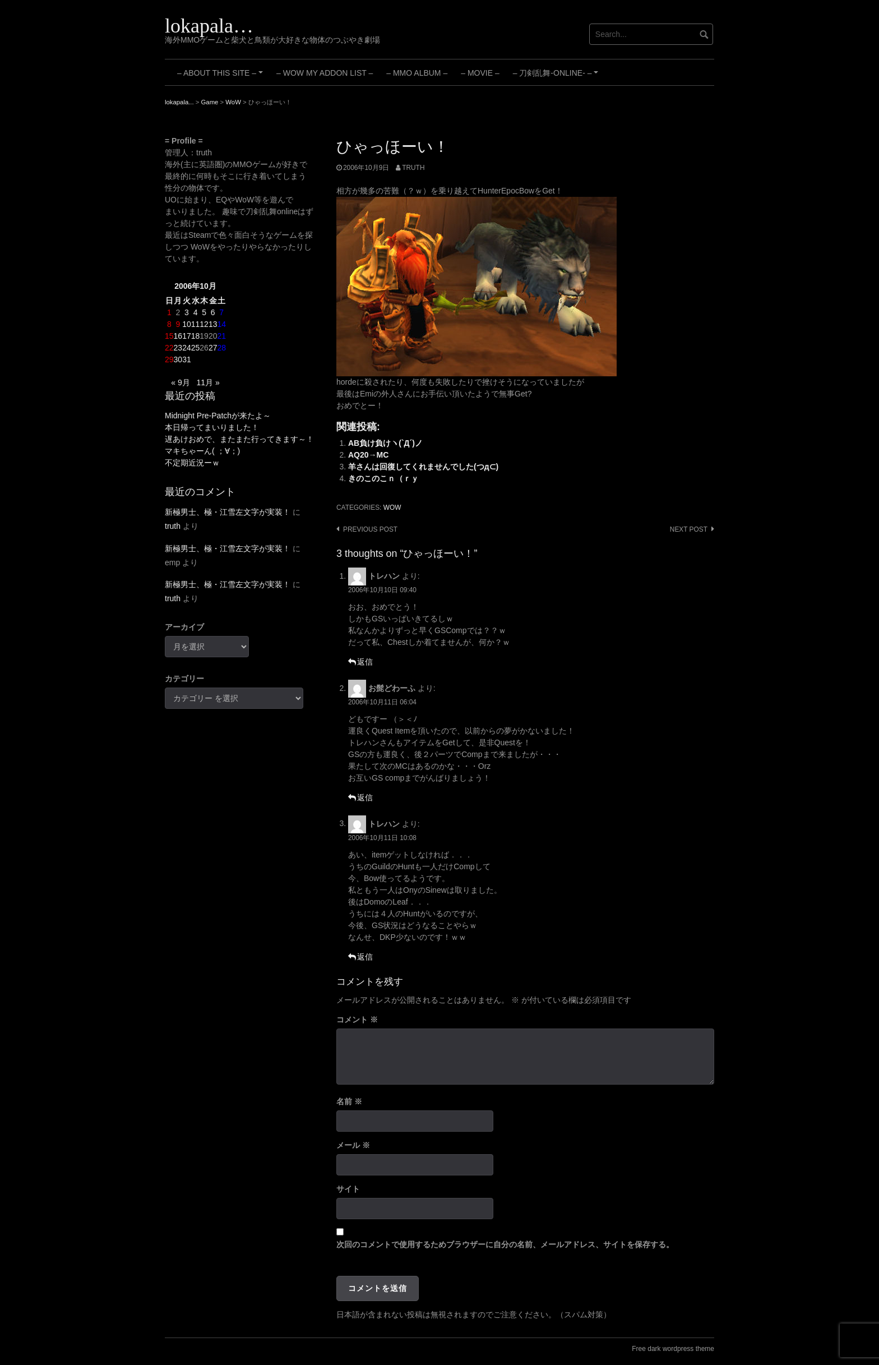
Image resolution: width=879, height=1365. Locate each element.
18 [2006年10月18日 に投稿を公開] (195, 335)
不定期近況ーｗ (192, 462)
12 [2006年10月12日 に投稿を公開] (204, 324)
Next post (688, 529)
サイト (348, 1188)
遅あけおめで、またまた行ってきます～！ (239, 439)
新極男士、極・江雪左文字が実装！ (227, 512)
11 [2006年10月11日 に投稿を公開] (195, 324)
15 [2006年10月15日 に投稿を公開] (169, 335)
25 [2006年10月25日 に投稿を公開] (195, 347)
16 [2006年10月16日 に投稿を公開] (178, 335)
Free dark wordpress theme (673, 1349)
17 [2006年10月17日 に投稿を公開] (186, 335)
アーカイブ (184, 626)
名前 (349, 1101)
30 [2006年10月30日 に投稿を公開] (178, 359)
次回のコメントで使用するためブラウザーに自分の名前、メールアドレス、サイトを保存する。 (505, 1244)
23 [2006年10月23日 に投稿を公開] (178, 347)
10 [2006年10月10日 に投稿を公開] (186, 324)
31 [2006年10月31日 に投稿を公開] (186, 359)
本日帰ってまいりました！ (212, 427)
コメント (357, 1019)
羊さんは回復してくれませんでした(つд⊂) (423, 466)
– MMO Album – (416, 72)
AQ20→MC (368, 454)
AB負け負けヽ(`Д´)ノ (385, 443)
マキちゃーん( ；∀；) (202, 450)
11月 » (207, 382)
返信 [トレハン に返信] (365, 661)
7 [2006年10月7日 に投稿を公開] (221, 312)
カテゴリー (184, 678)
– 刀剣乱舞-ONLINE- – (557, 76)
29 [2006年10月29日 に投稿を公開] (169, 359)
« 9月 (180, 382)
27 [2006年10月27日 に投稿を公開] (213, 347)
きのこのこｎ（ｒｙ (383, 478)
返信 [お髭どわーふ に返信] (365, 797)
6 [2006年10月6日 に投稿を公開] (213, 312)
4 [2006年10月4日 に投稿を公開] (195, 312)
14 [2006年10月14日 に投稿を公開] (221, 324)
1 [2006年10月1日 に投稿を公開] (169, 312)
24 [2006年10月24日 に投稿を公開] (186, 347)
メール (353, 1145)
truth (413, 168)
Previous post (370, 529)
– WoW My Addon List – (324, 72)
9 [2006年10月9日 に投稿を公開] (177, 324)
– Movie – (480, 72)
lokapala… (209, 26)
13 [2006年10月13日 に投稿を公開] (213, 324)
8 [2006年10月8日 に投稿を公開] (169, 324)
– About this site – (221, 76)
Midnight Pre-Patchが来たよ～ (218, 415)
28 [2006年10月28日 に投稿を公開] (221, 347)
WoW (392, 507)
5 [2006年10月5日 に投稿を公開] (204, 312)
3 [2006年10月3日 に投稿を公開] (186, 312)
